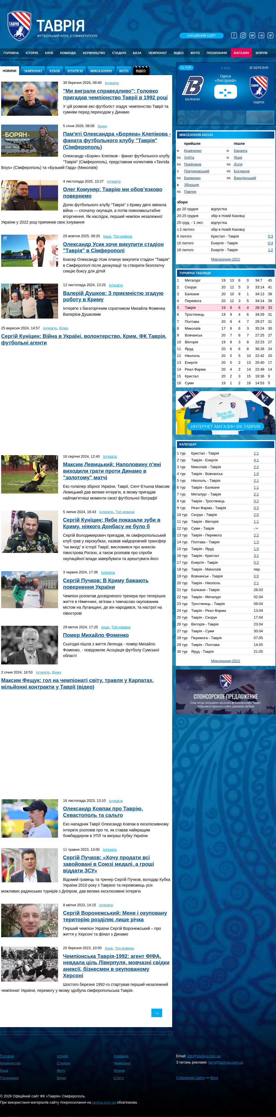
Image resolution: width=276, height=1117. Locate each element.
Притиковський (196, 171)
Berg (214, 1077)
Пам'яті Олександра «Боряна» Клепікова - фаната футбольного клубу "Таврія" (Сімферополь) (117, 140)
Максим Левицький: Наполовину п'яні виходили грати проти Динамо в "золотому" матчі (112, 470)
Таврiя (60, 26)
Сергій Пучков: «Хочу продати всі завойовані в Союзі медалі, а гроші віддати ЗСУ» (108, 864)
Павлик (190, 191)
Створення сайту (190, 1077)
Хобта (189, 157)
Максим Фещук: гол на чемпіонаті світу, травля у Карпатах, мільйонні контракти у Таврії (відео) (77, 683)
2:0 (256, 515)
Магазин (241, 53)
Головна (11, 53)
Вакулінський (245, 178)
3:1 (256, 556)
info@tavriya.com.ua (204, 1056)
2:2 (256, 467)
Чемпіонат (157, 53)
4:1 (256, 460)
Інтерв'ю (112, 83)
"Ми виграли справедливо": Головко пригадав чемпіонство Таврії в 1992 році (115, 94)
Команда (68, 53)
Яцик (238, 157)
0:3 (270, 236)
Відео (179, 53)
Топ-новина (122, 236)
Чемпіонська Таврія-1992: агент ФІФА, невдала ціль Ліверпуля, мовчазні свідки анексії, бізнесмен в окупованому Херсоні (116, 966)
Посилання (217, 53)
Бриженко (192, 178)
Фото (195, 53)
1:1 (256, 453)
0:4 (270, 243)
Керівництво (94, 53)
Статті (119, 1078)
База (137, 53)
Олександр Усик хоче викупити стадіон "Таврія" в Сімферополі (113, 247)
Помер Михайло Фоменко (96, 635)
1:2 (270, 250)
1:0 (256, 474)
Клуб (49, 53)
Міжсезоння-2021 (225, 259)
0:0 (256, 576)
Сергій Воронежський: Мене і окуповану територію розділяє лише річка (115, 916)
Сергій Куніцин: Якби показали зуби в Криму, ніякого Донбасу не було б (111, 523)
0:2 (256, 501)
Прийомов (192, 164)
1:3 (256, 542)
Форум (261, 53)
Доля (238, 164)
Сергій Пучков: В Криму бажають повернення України (106, 583)
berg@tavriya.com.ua (225, 1062)
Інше (107, 236)
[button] (182, 86)
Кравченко (193, 150)
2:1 (256, 480)
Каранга (240, 150)
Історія (32, 53)
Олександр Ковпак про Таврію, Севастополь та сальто (103, 812)
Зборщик (191, 185)
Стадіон (119, 53)
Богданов (242, 171)
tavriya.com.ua (104, 1102)
